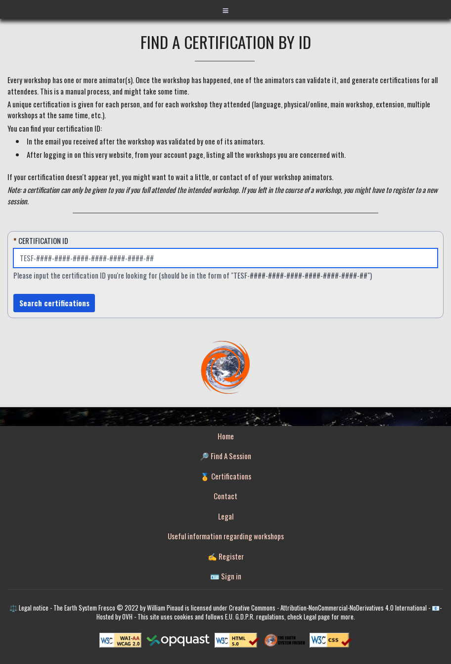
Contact (225, 495)
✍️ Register (226, 556)
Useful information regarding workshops (226, 535)
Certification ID (43, 240)
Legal (225, 516)
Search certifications (54, 302)
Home (226, 435)
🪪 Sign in (225, 575)
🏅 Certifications (225, 476)
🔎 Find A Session (225, 455)
